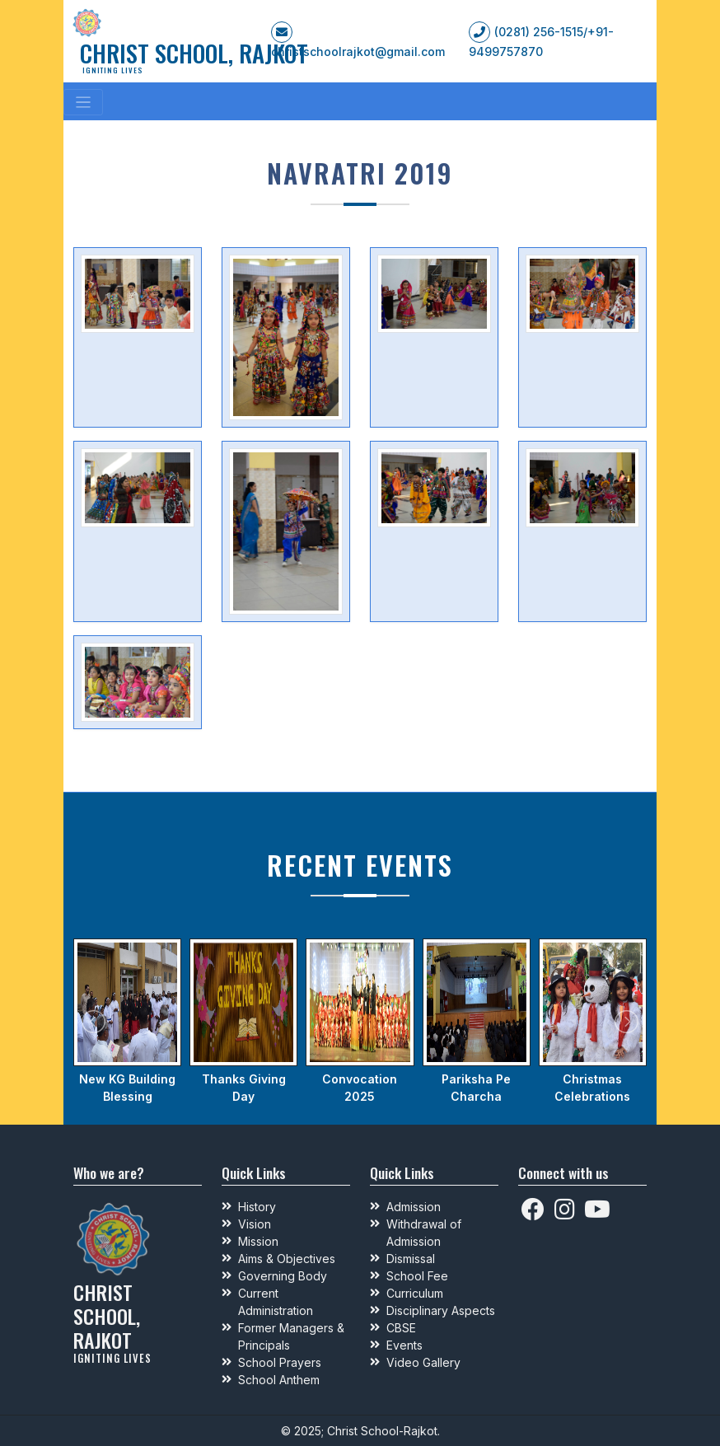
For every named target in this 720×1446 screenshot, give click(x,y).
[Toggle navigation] (83, 102)
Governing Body (282, 1276)
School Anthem (279, 1380)
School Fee (417, 1276)
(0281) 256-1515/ (540, 32)
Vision (254, 1224)
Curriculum (414, 1293)
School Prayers (279, 1362)
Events (404, 1345)
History (257, 1207)
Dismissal (410, 1259)
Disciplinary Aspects (440, 1310)
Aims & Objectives (286, 1259)
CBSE (401, 1328)
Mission (258, 1241)
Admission (413, 1207)
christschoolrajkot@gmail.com (358, 51)
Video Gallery (423, 1362)
